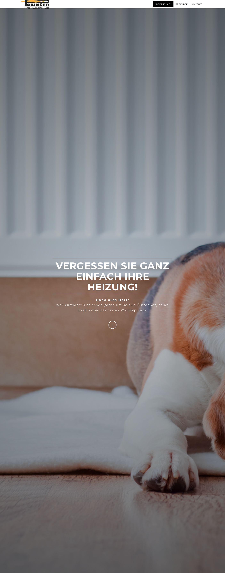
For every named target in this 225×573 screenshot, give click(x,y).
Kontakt (197, 7)
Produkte (182, 7)
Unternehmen (163, 7)
